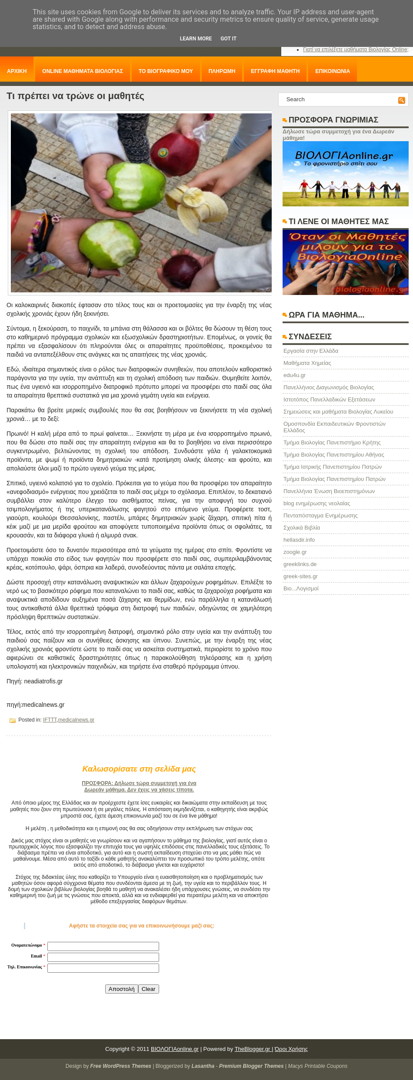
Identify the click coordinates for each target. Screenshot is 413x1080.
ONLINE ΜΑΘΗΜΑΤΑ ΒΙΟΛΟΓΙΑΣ (82, 71)
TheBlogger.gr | (254, 1049)
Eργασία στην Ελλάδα (310, 351)
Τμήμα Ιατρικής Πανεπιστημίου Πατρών (332, 467)
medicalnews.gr (76, 720)
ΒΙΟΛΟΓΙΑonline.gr (175, 1049)
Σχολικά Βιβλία (301, 527)
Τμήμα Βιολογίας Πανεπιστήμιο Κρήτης (332, 442)
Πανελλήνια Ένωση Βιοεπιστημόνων (329, 491)
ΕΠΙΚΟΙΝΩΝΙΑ (332, 71)
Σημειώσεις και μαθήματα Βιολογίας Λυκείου (338, 411)
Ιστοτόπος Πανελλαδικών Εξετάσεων (329, 399)
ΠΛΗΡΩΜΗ (222, 71)
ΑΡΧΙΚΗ (17, 71)
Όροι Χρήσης (291, 1049)
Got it (228, 39)
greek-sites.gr (300, 576)
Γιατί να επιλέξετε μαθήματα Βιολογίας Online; (356, 49)
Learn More (196, 39)
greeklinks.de (300, 564)
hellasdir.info (299, 540)
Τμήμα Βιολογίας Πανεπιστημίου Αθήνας (333, 454)
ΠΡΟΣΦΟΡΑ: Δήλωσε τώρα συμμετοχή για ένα (139, 783)
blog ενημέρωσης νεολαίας (316, 503)
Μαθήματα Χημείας (307, 363)
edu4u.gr (294, 375)
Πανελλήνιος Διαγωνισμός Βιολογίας (328, 387)
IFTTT (50, 720)
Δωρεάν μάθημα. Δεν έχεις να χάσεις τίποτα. (139, 790)
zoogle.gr (294, 552)
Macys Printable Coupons (317, 1066)
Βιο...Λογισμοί (301, 588)
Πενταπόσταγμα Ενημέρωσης (320, 515)
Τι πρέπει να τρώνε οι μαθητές (75, 95)
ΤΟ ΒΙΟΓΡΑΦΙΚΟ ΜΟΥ (166, 71)
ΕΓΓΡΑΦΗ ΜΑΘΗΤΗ (275, 71)
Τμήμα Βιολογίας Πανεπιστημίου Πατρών (334, 479)
